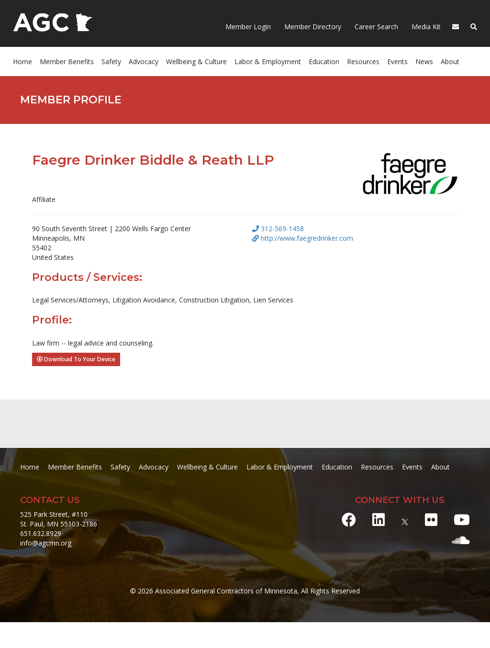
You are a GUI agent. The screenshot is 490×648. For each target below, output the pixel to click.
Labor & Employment (267, 61)
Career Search (375, 26)
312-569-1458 (278, 228)
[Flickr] (431, 519)
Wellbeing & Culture (196, 61)
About (450, 61)
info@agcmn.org (45, 542)
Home (22, 61)
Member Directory (311, 26)
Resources (363, 61)
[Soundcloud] (461, 540)
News (424, 61)
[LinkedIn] (378, 519)
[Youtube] (462, 519)
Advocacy (143, 61)
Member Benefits (67, 61)
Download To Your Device (76, 359)
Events (397, 61)
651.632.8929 (40, 533)
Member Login (248, 26)
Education (324, 61)
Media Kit (425, 26)
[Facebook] (349, 519)
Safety (111, 61)
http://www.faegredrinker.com (302, 238)
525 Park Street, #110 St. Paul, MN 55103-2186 (58, 519)
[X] (405, 519)
